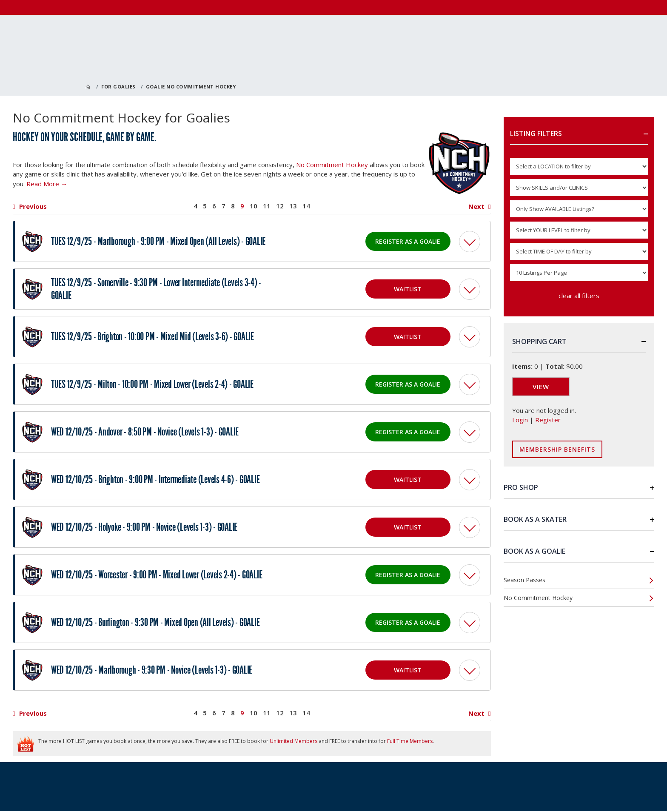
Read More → (46, 183)
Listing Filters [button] (536, 133)
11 (267, 206)
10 (253, 206)
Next (476, 206)
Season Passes (524, 580)
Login (520, 419)
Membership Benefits (557, 449)
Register (548, 419)
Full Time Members (410, 741)
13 (293, 206)
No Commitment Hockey (332, 164)
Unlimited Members (293, 741)
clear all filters (579, 295)
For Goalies (118, 86)
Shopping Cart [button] (539, 341)
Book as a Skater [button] (535, 519)
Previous (33, 206)
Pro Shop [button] (521, 487)
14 (306, 206)
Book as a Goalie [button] (534, 551)
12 (280, 206)
